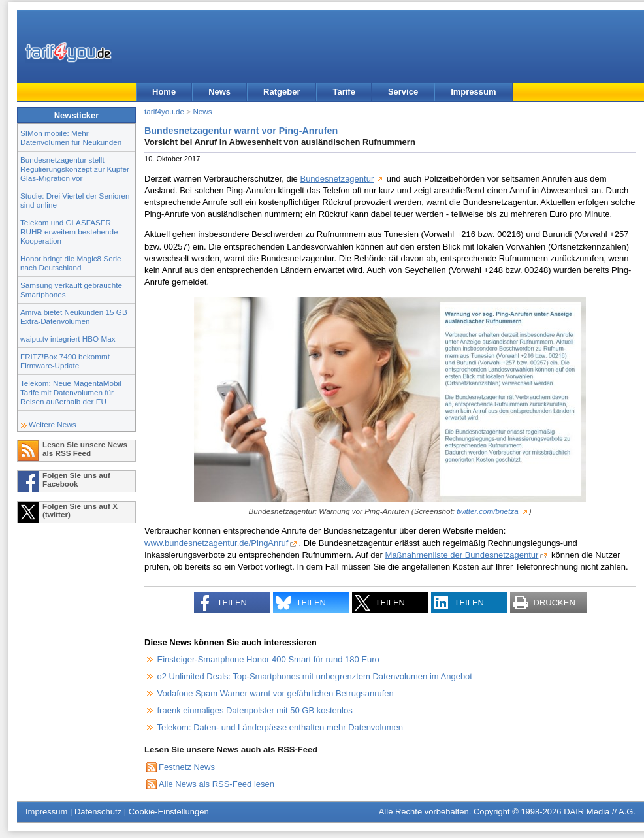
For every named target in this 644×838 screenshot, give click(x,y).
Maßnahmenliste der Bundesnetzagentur (462, 555)
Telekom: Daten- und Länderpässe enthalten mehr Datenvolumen (280, 727)
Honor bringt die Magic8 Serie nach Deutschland (70, 263)
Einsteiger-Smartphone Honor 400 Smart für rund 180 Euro (268, 659)
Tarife (343, 92)
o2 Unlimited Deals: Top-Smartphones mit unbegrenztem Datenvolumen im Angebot (314, 676)
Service (403, 92)
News (219, 92)
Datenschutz (97, 811)
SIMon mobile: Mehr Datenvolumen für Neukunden (70, 137)
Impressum (473, 92)
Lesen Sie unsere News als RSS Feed (84, 448)
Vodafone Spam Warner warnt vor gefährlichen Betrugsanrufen (275, 693)
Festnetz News (187, 767)
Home (164, 92)
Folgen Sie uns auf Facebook (76, 479)
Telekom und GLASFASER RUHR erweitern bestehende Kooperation (69, 231)
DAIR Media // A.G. (600, 811)
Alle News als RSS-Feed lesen (216, 784)
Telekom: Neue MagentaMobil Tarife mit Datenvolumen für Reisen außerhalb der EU (70, 392)
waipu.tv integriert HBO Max (68, 338)
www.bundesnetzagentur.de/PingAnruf (216, 543)
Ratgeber (281, 92)
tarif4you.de (164, 111)
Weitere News (52, 424)
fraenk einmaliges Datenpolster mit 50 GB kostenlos (255, 710)
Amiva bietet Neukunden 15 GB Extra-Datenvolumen (73, 316)
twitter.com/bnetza (487, 511)
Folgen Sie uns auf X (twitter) (80, 510)
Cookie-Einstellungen (169, 811)
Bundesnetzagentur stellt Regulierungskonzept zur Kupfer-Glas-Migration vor (76, 168)
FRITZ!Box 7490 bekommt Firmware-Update (65, 361)
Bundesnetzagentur (337, 179)
